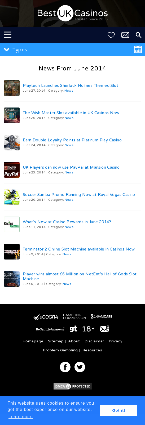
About (74, 341)
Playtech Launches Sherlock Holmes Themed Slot (70, 85)
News (68, 90)
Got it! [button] (118, 410)
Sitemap (56, 341)
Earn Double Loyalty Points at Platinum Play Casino (72, 140)
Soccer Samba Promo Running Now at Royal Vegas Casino (79, 194)
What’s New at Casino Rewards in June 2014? (67, 222)
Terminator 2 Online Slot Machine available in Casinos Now (79, 249)
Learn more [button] (20, 416)
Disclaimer (94, 341)
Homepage (33, 341)
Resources (92, 350)
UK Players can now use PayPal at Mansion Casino (71, 167)
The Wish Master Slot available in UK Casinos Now (71, 112)
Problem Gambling (60, 350)
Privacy (116, 341)
